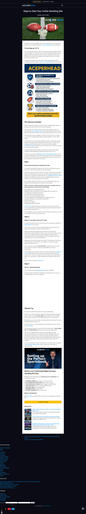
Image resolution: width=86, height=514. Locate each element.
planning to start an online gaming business (47, 154)
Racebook (2, 465)
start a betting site (47, 45)
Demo (1, 449)
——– (1, 451)
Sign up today (29, 396)
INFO (1, 471)
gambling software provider (55, 175)
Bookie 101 (2, 494)
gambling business (40, 270)
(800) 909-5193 (46, 1)
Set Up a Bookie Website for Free (8, 486)
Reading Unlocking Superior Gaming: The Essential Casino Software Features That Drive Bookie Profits (46, 424)
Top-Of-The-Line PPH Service (7, 488)
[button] (62, 5)
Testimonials (3, 500)
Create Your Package (37, 1)
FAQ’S (1, 475)
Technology (3, 455)
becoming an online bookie (32, 344)
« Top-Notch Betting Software (33, 439)
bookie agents (27, 225)
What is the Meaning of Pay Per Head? (9, 485)
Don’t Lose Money (4, 474)
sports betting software (37, 131)
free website (30, 326)
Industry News (3, 495)
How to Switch (3, 460)
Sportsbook (3, 462)
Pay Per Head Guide (5, 497)
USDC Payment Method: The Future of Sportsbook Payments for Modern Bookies (20, 481)
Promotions (3, 472)
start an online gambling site (46, 62)
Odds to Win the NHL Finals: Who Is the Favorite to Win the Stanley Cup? (46, 410)
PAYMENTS (3, 466)
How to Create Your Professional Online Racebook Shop (45, 416)
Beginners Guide (4, 458)
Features (2, 454)
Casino (1, 463)
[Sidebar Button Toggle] (62, 5)
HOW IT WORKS (4, 457)
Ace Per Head (27, 206)
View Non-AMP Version (46, 506)
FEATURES (2, 452)
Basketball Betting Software (6, 483)
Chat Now (52, 1)
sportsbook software (29, 145)
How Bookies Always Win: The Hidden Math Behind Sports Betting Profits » (41, 437)
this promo (40, 260)
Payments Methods (4, 468)
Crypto (1, 469)
